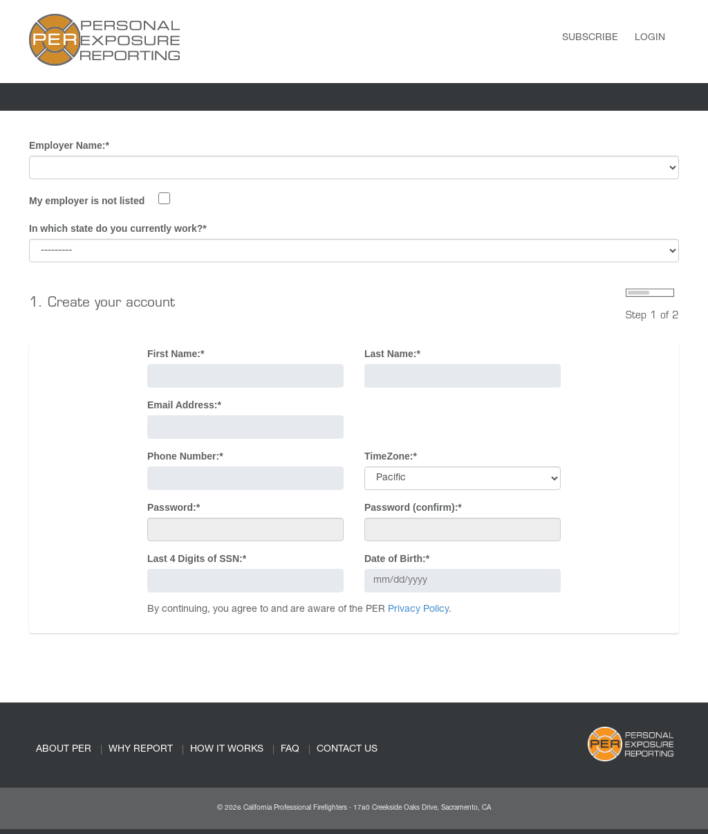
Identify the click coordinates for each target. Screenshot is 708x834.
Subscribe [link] (590, 38)
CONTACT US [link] (347, 749)
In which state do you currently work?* (118, 228)
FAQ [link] (290, 749)
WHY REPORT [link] (141, 749)
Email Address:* (184, 404)
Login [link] (650, 38)
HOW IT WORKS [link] (226, 749)
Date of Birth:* (396, 558)
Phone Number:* (185, 456)
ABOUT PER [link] (63, 749)
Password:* (173, 507)
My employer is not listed (87, 200)
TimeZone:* (390, 456)
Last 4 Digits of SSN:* (196, 558)
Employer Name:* (69, 145)
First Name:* (175, 353)
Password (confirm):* (413, 507)
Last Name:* (392, 353)
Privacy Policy (418, 610)
